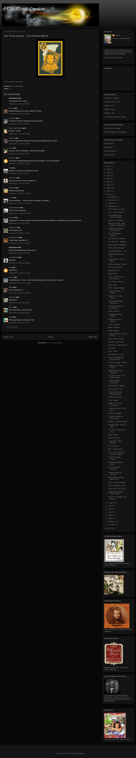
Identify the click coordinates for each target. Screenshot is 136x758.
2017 (109, 172)
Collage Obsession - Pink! (117, 251)
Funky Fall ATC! (114, 311)
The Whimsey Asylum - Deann (115, 117)
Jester (11, 277)
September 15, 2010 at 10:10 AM (19, 273)
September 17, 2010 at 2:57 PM (19, 322)
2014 (109, 182)
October (112, 203)
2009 (109, 528)
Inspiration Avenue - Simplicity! (115, 473)
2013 (109, 185)
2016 (109, 175)
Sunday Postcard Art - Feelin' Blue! (116, 417)
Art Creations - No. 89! (116, 209)
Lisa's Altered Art (110, 151)
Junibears (12, 178)
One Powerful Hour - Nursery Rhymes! (115, 216)
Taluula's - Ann (109, 113)
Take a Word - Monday (112, 128)
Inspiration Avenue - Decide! (115, 320)
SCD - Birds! (112, 285)
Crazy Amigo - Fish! (115, 389)
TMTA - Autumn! (114, 324)
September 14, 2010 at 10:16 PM (20, 193)
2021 (109, 166)
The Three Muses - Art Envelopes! (116, 307)
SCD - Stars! (112, 351)
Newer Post (8, 337)
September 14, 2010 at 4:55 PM (19, 104)
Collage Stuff (108, 143)
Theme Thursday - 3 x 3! (117, 485)
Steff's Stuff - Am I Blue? (116, 489)
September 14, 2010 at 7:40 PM (19, 163)
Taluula (11, 217)
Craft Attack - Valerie (111, 98)
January (112, 524)
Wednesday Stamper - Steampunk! (116, 302)
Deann (11, 108)
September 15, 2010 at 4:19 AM (19, 243)
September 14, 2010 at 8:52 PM (19, 183)
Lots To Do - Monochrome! (117, 345)
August (111, 503)
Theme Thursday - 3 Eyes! (117, 362)
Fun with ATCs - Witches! (117, 242)
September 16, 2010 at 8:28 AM (19, 303)
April (110, 515)
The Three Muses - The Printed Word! (116, 377)
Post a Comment (12, 327)
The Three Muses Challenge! (13, 82)
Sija (10, 267)
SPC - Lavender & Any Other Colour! (116, 278)
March (111, 518)
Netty (11, 287)
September (113, 206)
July (110, 506)
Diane (11, 307)
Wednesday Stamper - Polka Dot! (116, 372)
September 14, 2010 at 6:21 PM (19, 153)
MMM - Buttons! (114, 327)
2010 (109, 194)
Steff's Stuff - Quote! (115, 397)
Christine (12, 297)
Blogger (80, 753)
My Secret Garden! (115, 413)
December (112, 197)
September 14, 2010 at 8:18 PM (19, 173)
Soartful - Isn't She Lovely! (117, 421)
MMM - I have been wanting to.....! (115, 404)
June (110, 509)
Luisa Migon (13, 257)
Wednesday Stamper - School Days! (116, 493)
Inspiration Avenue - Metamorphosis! (115, 393)
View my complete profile (121, 38)
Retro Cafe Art (109, 155)
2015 (109, 179)
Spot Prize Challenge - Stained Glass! (116, 358)
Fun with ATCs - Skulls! (116, 386)
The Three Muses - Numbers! (115, 468)
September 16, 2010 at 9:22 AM (19, 313)
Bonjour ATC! (113, 273)
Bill (10, 168)
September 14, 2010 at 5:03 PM (19, 114)
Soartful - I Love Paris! (116, 342)
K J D (11, 198)
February (112, 521)
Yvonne (117, 35)
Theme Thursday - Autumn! (114, 458)
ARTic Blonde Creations (23, 9)
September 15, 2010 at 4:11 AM (19, 233)
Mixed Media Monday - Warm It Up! (116, 478)
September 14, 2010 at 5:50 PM (19, 143)
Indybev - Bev (109, 106)
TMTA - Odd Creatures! (116, 248)
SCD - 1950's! (113, 435)
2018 (109, 169)
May (110, 512)
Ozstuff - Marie (109, 109)
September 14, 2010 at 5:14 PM (19, 124)
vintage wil (12, 227)
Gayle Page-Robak (15, 128)
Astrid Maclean (14, 207)
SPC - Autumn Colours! (116, 212)
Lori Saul (12, 118)
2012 (109, 188)
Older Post (92, 337)
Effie (10, 317)
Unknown (12, 158)
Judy (10, 148)
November (112, 200)
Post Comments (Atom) (55, 343)
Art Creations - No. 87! (116, 354)
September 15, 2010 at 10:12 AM (19, 283)
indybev (11, 138)
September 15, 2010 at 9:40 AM (19, 253)
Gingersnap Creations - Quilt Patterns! (116, 229)
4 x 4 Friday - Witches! (116, 282)
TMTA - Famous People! (116, 482)
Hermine (12, 188)
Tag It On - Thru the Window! (115, 297)
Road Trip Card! (114, 438)
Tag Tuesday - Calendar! (117, 238)
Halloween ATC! (114, 270)
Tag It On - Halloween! (116, 220)
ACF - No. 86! (113, 446)
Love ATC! (112, 348)
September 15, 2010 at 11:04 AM (19, 293)
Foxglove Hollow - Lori (112, 102)
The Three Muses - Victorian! (115, 234)
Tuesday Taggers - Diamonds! (114, 382)
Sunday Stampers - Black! (117, 264)
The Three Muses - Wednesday (115, 132)
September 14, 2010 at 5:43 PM (19, 134)
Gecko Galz (108, 147)
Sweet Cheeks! (113, 331)
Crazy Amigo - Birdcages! (117, 245)
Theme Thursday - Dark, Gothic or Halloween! (116, 224)
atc (10, 88)
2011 (109, 191)
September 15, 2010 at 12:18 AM (19, 213)
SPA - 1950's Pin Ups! (116, 339)
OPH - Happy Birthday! (116, 288)
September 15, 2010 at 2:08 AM (19, 223)
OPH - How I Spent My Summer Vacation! (116, 453)
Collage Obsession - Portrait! (115, 315)
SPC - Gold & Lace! (115, 449)
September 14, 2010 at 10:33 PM (20, 203)
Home (50, 337)
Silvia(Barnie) (13, 237)
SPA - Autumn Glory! (115, 267)
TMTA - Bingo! (113, 400)
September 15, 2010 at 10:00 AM (19, 263)
